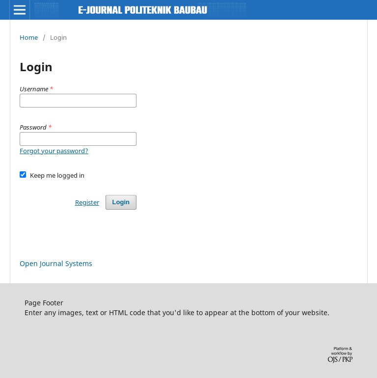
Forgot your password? (54, 150)
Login (121, 202)
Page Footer (44, 302)
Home (29, 37)
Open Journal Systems (56, 263)
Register (87, 202)
